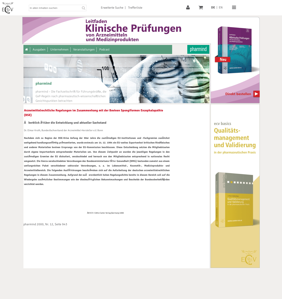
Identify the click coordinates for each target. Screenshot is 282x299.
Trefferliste (135, 8)
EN (221, 7)
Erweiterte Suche (112, 8)
